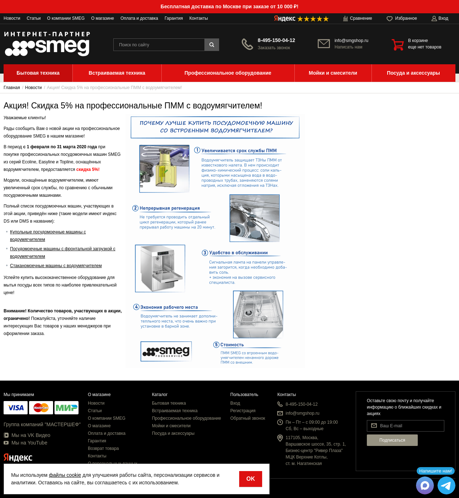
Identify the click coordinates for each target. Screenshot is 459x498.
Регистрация (242, 411)
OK (250, 479)
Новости (12, 18)
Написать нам (349, 47)
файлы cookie (65, 475)
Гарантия (174, 18)
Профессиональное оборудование (186, 418)
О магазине (102, 18)
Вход (235, 403)
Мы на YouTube (25, 443)
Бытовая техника (169, 403)
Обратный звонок (247, 418)
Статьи (34, 18)
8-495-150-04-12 (276, 40)
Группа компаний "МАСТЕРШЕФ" (42, 424)
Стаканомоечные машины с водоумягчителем (56, 265)
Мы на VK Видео (27, 435)
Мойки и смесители (171, 425)
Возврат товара (103, 448)
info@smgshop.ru (351, 40)
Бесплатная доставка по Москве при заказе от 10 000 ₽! (229, 6)
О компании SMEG (66, 18)
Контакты (198, 18)
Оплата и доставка (139, 18)
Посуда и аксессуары (173, 433)
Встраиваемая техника (175, 410)
